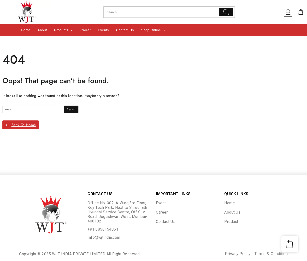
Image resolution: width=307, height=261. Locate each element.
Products (63, 30)
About (42, 30)
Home (25, 30)
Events (103, 30)
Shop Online (153, 30)
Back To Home (20, 125)
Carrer (85, 30)
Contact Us (125, 30)
